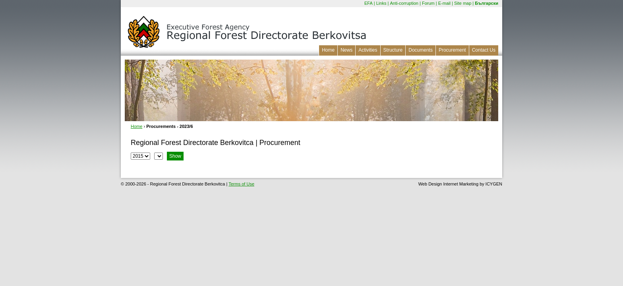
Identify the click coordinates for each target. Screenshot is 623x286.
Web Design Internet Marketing (448, 184)
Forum (428, 3)
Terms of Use (241, 184)
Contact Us (483, 50)
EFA (368, 3)
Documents (420, 50)
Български (486, 3)
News (346, 50)
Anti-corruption (404, 3)
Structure (393, 50)
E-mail (444, 3)
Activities (367, 50)
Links (381, 3)
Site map (462, 3)
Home (328, 50)
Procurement (452, 50)
